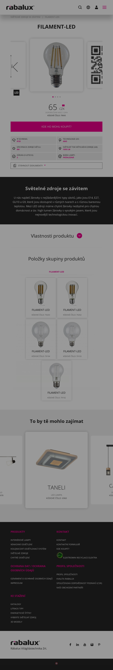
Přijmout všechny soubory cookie (42, 361)
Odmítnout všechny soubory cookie (44, 354)
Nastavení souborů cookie (37, 346)
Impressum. (52, 338)
